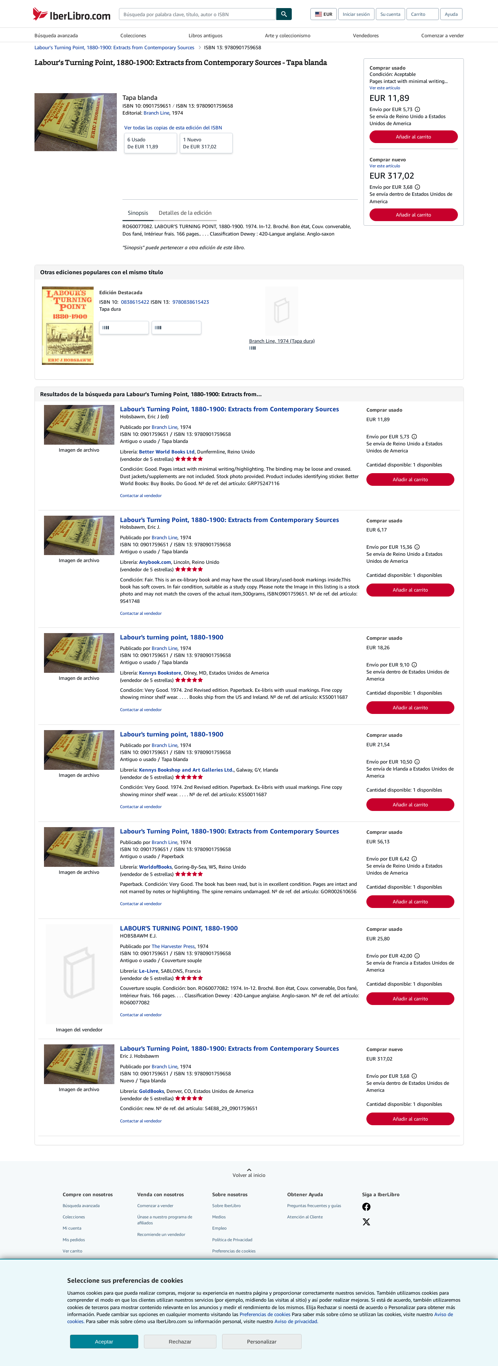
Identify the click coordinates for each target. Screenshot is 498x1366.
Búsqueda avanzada (56, 35)
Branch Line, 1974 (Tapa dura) (282, 341)
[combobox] (197, 14)
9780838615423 (190, 302)
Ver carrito (72, 1251)
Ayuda (451, 14)
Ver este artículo (385, 87)
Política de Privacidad (232, 1239)
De (150, 142)
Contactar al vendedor (141, 495)
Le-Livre (148, 971)
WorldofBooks (155, 867)
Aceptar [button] (104, 1342)
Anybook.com (155, 562)
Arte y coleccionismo (287, 35)
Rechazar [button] (180, 1342)
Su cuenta (390, 14)
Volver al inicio (249, 1175)
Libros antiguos (205, 35)
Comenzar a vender (442, 35)
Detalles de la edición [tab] (185, 212)
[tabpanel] (240, 237)
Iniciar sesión (356, 14)
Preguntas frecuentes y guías (314, 1205)
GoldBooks (151, 1091)
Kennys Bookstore (160, 673)
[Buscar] (284, 14)
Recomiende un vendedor (161, 1234)
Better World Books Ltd (167, 452)
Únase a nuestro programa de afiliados (164, 1219)
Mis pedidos (74, 1239)
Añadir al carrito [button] (413, 137)
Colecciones (133, 35)
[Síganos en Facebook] (366, 1207)
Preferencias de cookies (265, 1314)
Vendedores (366, 35)
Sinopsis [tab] (138, 212)
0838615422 (136, 302)
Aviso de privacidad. (296, 1321)
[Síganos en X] (366, 1222)
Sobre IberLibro (226, 1205)
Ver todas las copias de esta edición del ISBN (173, 127)
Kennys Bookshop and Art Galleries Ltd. (186, 770)
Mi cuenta (72, 1228)
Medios (219, 1216)
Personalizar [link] (262, 1341)
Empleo (219, 1228)
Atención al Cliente (305, 1216)
